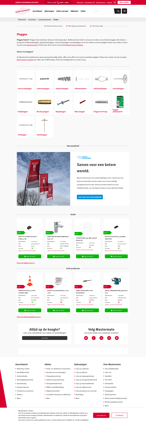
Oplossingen (49, 11)
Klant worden (124, 2)
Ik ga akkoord (101, 415)
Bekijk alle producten (26, 263)
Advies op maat (62, 11)
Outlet (83, 11)
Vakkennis (74, 11)
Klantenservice (101, 2)
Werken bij (80, 2)
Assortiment (37, 11)
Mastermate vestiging (74, 45)
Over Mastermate (112, 364)
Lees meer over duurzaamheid (89, 197)
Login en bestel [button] (29, 256)
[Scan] (124, 11)
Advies (48, 364)
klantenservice (32, 45)
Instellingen (119, 415)
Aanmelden (44, 338)
